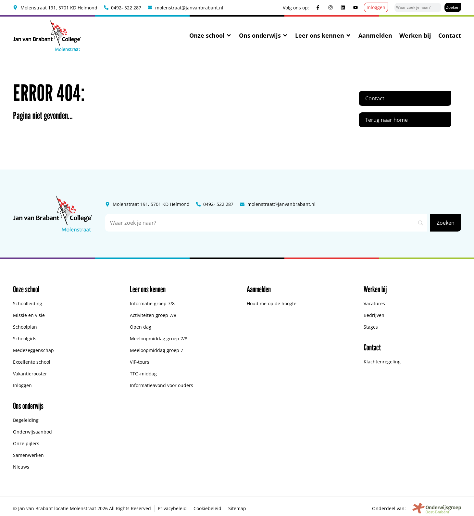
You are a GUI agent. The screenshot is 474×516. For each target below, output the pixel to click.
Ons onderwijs (263, 35)
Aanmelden (375, 35)
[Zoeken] (452, 7)
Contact (449, 35)
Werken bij (415, 35)
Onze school (210, 35)
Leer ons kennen (323, 35)
